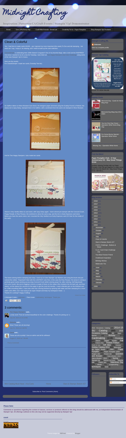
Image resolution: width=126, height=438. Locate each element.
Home (8, 29)
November (99, 227)
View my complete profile (100, 47)
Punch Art (107, 354)
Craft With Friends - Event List (46, 29)
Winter (99, 364)
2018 (96, 201)
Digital (106, 341)
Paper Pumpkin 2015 (112, 352)
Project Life (96, 354)
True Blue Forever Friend (104, 255)
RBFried (63, 433)
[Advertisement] (45, 364)
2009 (96, 286)
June (98, 267)
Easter (114, 341)
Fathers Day (100, 343)
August (98, 233)
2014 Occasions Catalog (101, 328)
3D (113, 333)
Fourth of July (96, 345)
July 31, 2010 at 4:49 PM (18, 328)
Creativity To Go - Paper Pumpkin (74, 29)
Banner (94, 335)
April (97, 273)
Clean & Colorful (101, 239)
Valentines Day (116, 362)
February (99, 279)
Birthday (111, 335)
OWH (112, 349)
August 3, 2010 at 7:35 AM (19, 338)
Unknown (97, 44)
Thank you (56, 297)
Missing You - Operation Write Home (105, 145)
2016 (96, 207)
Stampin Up (96, 360)
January (99, 282)
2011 (96, 222)
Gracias (118, 345)
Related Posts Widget (80, 295)
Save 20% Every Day (23, 29)
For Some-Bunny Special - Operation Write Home (110, 135)
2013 (96, 216)
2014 (96, 213)
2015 (96, 210)
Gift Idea (107, 345)
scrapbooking (113, 364)
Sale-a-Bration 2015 (99, 358)
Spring (115, 358)
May (97, 270)
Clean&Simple (9, 53)
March (98, 276)
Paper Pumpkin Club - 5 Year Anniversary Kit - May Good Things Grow (107, 160)
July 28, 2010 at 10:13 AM (19, 318)
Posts (113, 379)
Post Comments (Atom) (50, 391)
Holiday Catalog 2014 (101, 347)
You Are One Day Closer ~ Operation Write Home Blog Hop (110, 125)
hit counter (6, 421)
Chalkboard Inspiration (103, 258)
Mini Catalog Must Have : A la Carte (19, 384)
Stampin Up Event (109, 360)
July (97, 236)
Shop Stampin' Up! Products (101, 29)
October (99, 230)
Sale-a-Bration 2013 (114, 356)
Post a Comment (13, 343)
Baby (119, 333)
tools (106, 367)
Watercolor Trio (101, 264)
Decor (98, 341)
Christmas (119, 338)
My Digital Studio (98, 349)
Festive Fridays (112, 343)
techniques (48, 297)
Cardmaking (39, 297)
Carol (12, 332)
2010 (96, 225)
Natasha (13, 322)
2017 (96, 204)
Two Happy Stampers (17, 312)
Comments (114, 382)
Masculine (117, 347)
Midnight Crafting (35, 13)
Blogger (77, 433)
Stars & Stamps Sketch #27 (74, 384)
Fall (121, 341)
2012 (96, 219)
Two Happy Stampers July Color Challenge (62, 55)
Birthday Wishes (101, 261)
